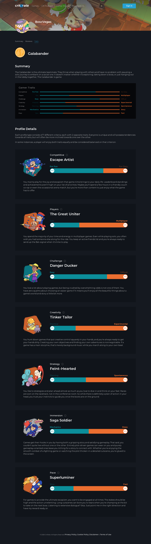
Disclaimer (93, 534)
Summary (19, 41)
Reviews (28, 41)
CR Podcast (47, 6)
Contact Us (78, 6)
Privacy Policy (71, 534)
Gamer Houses (63, 6)
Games (35, 6)
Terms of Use (105, 534)
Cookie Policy (83, 534)
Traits (36, 41)
